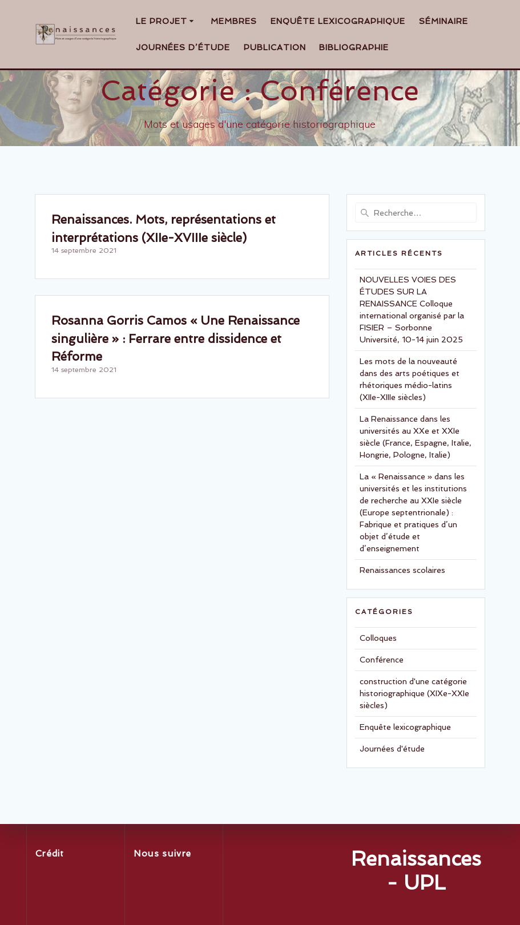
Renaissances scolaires (402, 570)
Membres (234, 21)
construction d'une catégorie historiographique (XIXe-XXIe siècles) (414, 693)
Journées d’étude (183, 47)
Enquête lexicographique (338, 21)
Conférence (382, 659)
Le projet (161, 21)
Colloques (378, 638)
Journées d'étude (392, 748)
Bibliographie (354, 47)
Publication (275, 47)
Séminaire (443, 21)
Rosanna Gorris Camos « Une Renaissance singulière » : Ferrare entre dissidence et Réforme (175, 338)
